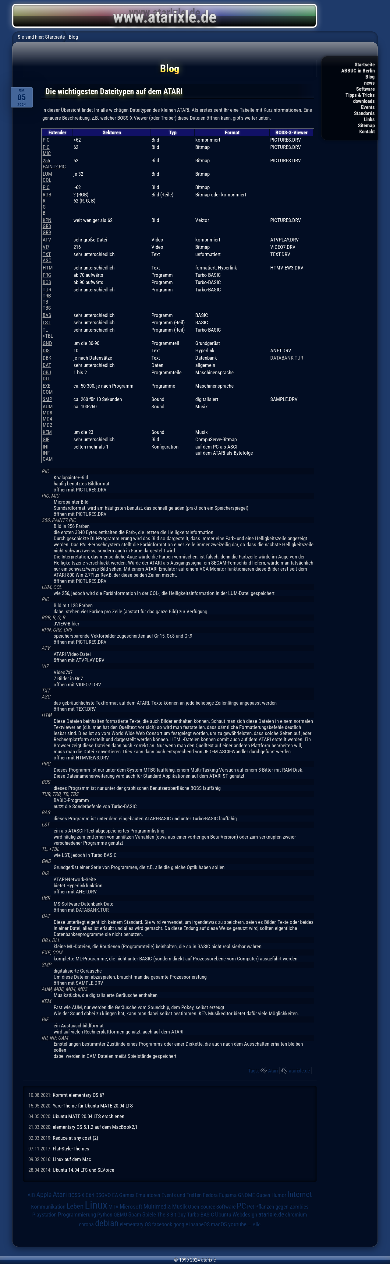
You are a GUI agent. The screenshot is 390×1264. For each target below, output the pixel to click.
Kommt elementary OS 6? (78, 1095)
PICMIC (47, 150)
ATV (47, 240)
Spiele (149, 1214)
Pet (250, 1207)
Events (368, 107)
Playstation (44, 1215)
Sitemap (366, 125)
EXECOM (48, 389)
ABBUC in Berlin (358, 71)
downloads (364, 101)
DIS (46, 350)
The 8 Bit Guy (171, 1214)
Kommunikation (48, 1206)
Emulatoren (148, 1195)
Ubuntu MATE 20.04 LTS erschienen (88, 1116)
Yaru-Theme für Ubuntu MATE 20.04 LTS (93, 1106)
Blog (370, 77)
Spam (134, 1214)
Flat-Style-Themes (71, 1149)
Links (369, 119)
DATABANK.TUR (286, 358)
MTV (113, 1206)
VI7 (46, 247)
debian (107, 1223)
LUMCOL (47, 177)
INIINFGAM (48, 453)
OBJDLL (47, 375)
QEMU (120, 1215)
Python (104, 1215)
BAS (47, 315)
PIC (46, 140)
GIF (46, 439)
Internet (299, 1194)
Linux (96, 1205)
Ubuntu (223, 1214)
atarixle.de (299, 1071)
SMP (47, 399)
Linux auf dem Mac (72, 1159)
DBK (47, 358)
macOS (219, 1224)
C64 (90, 1195)
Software (365, 89)
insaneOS (199, 1224)
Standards (364, 113)
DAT (47, 365)
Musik (179, 1206)
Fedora (210, 1195)
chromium (296, 1215)
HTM (48, 268)
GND (47, 343)
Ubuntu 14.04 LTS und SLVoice (83, 1170)
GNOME (246, 1195)
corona (86, 1224)
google (180, 1224)
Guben (263, 1195)
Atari (273, 1071)
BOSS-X (76, 1195)
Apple (43, 1195)
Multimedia (157, 1206)
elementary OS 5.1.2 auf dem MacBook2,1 (95, 1127)
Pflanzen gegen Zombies (281, 1207)
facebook (162, 1224)
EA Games (123, 1195)
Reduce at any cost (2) (75, 1138)
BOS (47, 282)
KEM (47, 432)
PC (241, 1206)
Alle (257, 1224)
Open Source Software (212, 1207)
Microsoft (131, 1206)
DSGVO (103, 1195)
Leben (75, 1206)
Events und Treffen (181, 1195)
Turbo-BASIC (200, 1214)
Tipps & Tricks (360, 95)
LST (47, 322)
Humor (278, 1195)
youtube (237, 1224)
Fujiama (228, 1195)
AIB (31, 1195)
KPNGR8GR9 (47, 226)
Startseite (365, 65)
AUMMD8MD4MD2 (48, 415)
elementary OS (135, 1224)
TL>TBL (48, 333)
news (369, 83)
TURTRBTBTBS (47, 299)
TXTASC (47, 257)
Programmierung (77, 1214)
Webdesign (244, 1214)
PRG (47, 275)
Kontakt (367, 132)
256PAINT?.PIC (54, 163)
